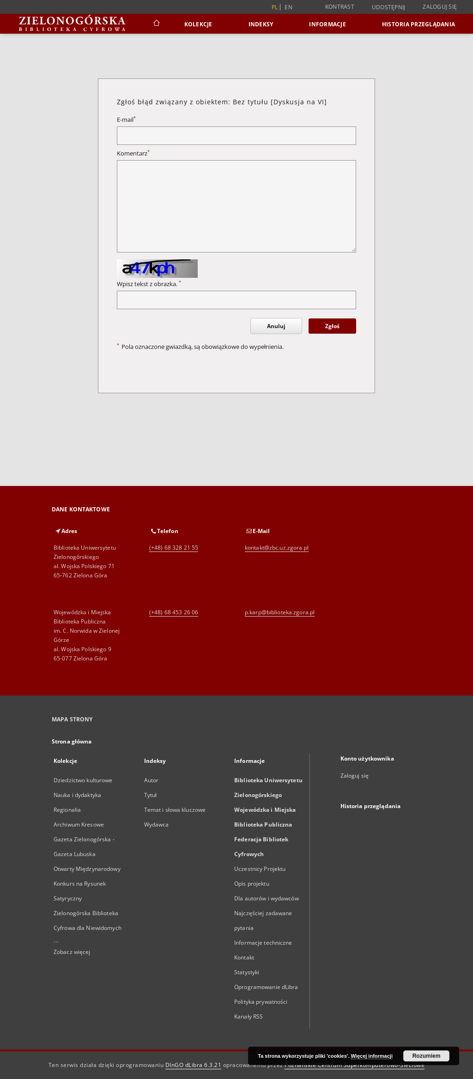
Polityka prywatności (260, 1002)
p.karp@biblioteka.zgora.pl (280, 612)
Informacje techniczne (263, 943)
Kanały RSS (248, 1016)
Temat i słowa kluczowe (175, 810)
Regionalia (67, 810)
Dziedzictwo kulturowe (83, 780)
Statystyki (246, 972)
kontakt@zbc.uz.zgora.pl (277, 547)
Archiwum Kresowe (79, 824)
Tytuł (150, 795)
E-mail (126, 120)
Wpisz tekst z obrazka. (149, 284)
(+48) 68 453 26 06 (173, 612)
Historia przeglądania (418, 24)
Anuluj (276, 326)
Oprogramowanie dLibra (266, 987)
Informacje (327, 24)
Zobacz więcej (72, 952)
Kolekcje (198, 24)
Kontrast (339, 7)
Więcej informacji (372, 1056)
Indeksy (261, 24)
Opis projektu (251, 883)
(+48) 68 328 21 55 (173, 547)
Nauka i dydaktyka (77, 795)
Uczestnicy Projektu (259, 869)
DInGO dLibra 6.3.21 (193, 1065)
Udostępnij (389, 7)
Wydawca (156, 824)
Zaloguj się (440, 7)
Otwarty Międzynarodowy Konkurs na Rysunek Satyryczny (87, 883)
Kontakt (244, 957)
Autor (151, 780)
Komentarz (133, 153)
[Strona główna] (156, 24)
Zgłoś (332, 326)
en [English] (288, 7)
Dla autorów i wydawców (266, 898)
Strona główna (72, 741)
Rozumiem (426, 1056)
